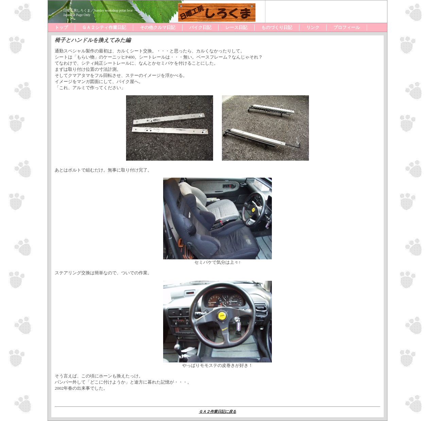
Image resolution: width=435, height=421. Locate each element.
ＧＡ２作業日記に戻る (217, 411)
